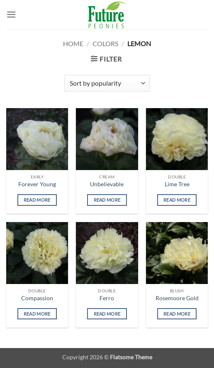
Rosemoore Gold (177, 298)
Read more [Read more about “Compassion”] (37, 313)
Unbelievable (107, 184)
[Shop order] (106, 83)
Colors (105, 43)
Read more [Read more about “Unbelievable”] (107, 200)
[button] (11, 14)
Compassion (37, 298)
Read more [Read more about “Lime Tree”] (176, 200)
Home (73, 43)
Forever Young (37, 184)
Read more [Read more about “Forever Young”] (37, 200)
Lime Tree (177, 184)
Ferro (107, 298)
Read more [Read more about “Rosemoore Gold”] (176, 313)
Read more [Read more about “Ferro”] (107, 313)
